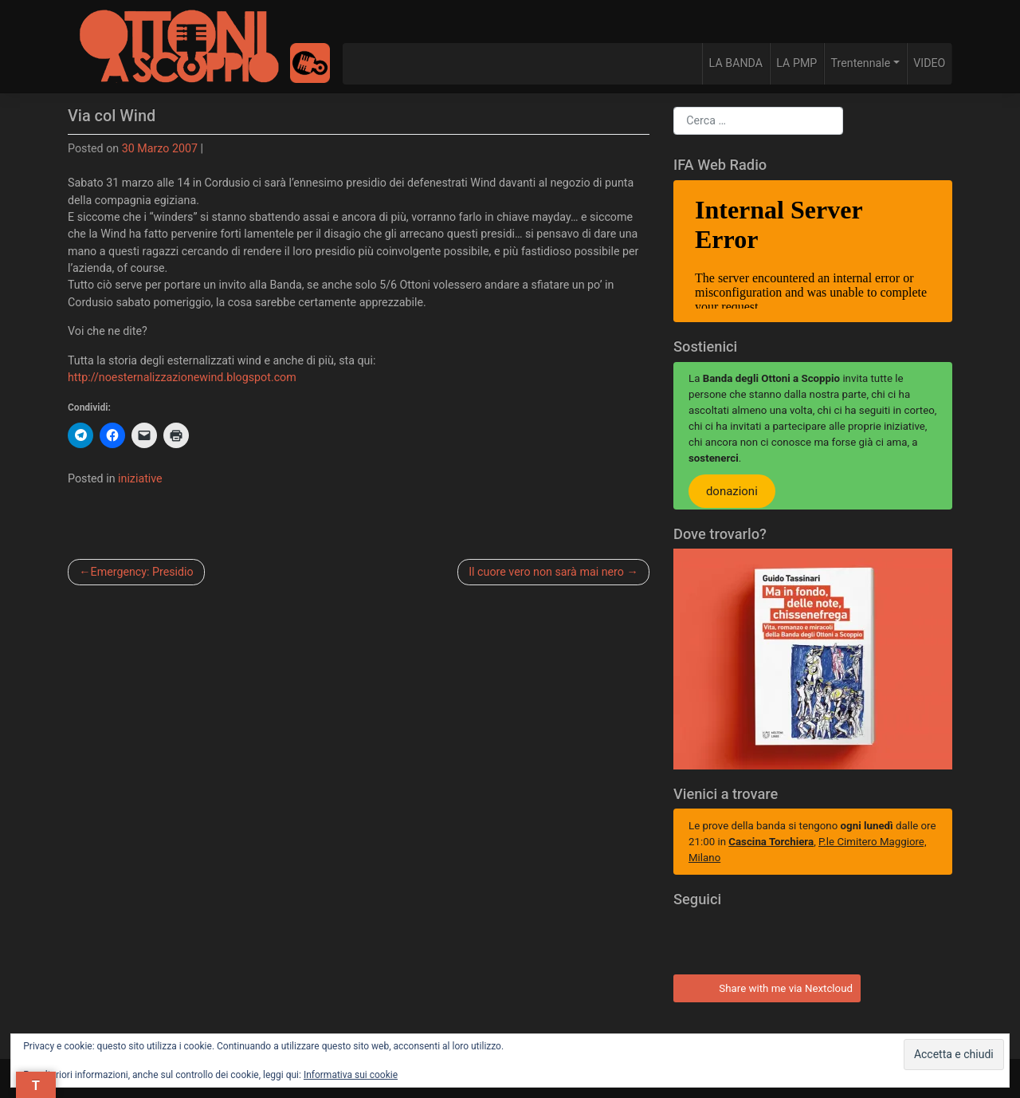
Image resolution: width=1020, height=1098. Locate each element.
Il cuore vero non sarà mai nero (546, 571)
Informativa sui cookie (351, 1074)
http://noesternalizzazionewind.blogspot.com (182, 377)
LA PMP (796, 63)
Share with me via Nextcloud (765, 986)
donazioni (732, 491)
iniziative (140, 478)
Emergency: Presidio (142, 571)
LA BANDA (736, 63)
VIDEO (929, 63)
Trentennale (861, 63)
